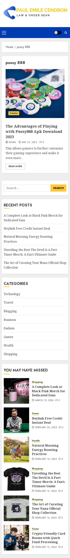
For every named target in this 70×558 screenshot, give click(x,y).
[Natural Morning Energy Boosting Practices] (16, 449)
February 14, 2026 (46, 491)
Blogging (10, 311)
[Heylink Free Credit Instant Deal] (16, 420)
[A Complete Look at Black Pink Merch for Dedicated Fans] (16, 391)
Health (8, 345)
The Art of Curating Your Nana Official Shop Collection (47, 508)
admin (12, 142)
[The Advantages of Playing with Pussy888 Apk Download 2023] (35, 93)
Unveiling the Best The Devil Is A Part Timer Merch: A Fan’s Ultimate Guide (48, 479)
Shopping (10, 354)
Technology (12, 294)
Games (8, 337)
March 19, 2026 (44, 400)
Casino (14, 113)
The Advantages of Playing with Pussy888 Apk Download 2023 (34, 131)
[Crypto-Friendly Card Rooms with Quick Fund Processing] (16, 537)
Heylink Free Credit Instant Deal (27, 228)
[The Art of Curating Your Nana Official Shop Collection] (16, 508)
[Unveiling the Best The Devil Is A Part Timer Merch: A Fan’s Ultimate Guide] (16, 479)
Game (35, 413)
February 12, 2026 (46, 547)
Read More (15, 166)
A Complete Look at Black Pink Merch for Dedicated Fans (48, 391)
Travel (8, 302)
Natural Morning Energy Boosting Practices (45, 449)
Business (10, 320)
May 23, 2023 (29, 142)
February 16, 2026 (46, 459)
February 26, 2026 (46, 427)
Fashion (9, 328)
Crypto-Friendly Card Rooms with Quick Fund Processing (48, 537)
